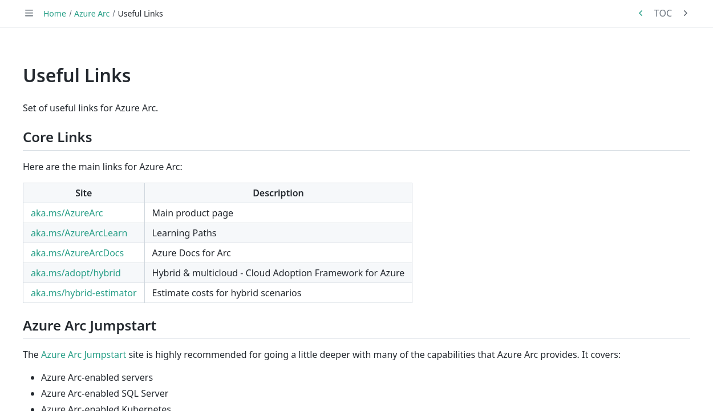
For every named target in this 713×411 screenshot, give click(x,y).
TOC (663, 13)
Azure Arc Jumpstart (83, 354)
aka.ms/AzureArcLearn (79, 233)
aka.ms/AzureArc (67, 213)
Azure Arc (92, 13)
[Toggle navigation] (29, 13)
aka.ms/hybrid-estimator (84, 293)
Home (54, 13)
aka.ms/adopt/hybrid (76, 273)
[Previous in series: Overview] (641, 13)
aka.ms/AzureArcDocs (77, 253)
